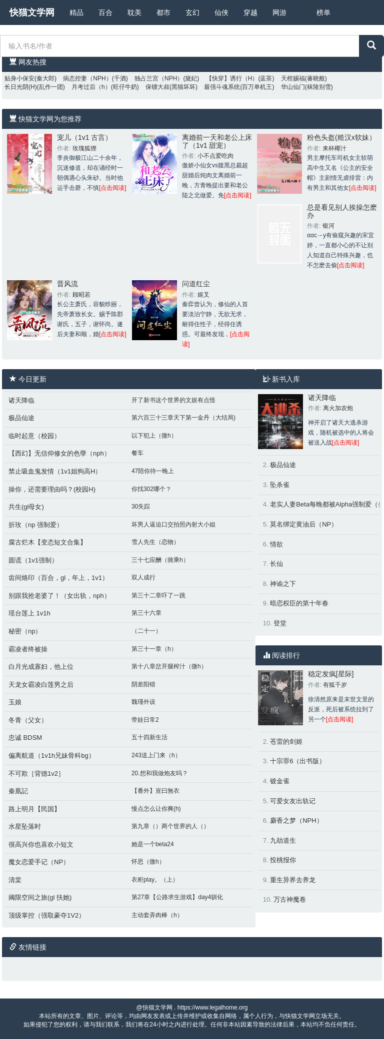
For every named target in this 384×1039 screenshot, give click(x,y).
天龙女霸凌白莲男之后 (41, 684)
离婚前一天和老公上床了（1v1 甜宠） (217, 141)
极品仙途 (21, 418)
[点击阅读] (112, 187)
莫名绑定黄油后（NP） (304, 524)
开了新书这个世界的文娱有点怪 (174, 400)
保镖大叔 (158, 86)
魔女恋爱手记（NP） (39, 862)
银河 (328, 225)
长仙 (276, 563)
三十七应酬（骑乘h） (160, 559)
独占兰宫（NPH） (158, 78)
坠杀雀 (280, 485)
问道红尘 (196, 284)
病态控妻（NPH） (87, 78)
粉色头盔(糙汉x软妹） (341, 137)
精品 (77, 12)
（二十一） (147, 630)
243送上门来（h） (156, 755)
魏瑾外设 (144, 701)
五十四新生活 (150, 737)
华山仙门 (293, 86)
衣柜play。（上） (155, 879)
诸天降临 (21, 400)
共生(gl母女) (26, 507)
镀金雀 (280, 781)
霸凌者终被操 (28, 649)
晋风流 (67, 284)
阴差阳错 (144, 684)
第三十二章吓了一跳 (159, 595)
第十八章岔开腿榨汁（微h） (169, 666)
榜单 (323, 12)
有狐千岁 (335, 684)
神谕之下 (283, 583)
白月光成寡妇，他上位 (41, 666)
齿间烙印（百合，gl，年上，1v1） (58, 577)
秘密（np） (25, 631)
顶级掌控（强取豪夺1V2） (46, 915)
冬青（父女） (28, 720)
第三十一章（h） (154, 648)
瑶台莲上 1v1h (29, 613)
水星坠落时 (24, 826)
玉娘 (15, 702)
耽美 (135, 12)
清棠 (15, 880)
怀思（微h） (148, 861)
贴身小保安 (19, 78)
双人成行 (144, 577)
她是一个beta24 (153, 844)
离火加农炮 (338, 408)
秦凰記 (18, 791)
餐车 (138, 453)
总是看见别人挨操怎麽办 (342, 211)
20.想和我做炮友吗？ (160, 773)
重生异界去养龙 (293, 880)
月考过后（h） (91, 86)
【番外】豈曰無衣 (156, 790)
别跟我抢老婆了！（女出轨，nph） (59, 595)
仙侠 (221, 12)
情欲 (276, 544)
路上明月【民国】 (34, 809)
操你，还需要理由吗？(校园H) (52, 489)
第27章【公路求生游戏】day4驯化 (177, 897)
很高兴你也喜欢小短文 (41, 844)
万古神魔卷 (290, 899)
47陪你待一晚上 (153, 471)
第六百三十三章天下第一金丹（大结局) (184, 417)
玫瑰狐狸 (84, 148)
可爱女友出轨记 (293, 801)
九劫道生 (283, 840)
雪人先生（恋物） (156, 541)
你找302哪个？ (152, 489)
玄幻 (193, 12)
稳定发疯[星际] (331, 674)
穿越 (251, 12)
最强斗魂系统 (222, 86)
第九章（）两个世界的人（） (171, 826)
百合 (105, 12)
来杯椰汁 (334, 148)
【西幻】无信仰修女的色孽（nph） (59, 453)
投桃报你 (283, 860)
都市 (163, 12)
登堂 (280, 623)
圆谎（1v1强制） (33, 560)
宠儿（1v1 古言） (84, 137)
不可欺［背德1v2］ (36, 773)
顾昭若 (81, 294)
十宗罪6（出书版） (298, 761)
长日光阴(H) (20, 86)
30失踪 (141, 506)
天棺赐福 (293, 78)
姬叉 (204, 294)
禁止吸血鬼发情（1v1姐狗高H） (55, 471)
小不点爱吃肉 (216, 155)
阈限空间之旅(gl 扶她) (40, 897)
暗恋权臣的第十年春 (299, 603)
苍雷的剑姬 (286, 741)
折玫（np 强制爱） (35, 524)
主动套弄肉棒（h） (157, 915)
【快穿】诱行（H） (232, 78)
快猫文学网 (32, 12)
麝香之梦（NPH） (296, 820)
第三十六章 (147, 612)
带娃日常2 (145, 719)
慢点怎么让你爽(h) (156, 808)
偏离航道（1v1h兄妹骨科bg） (51, 755)
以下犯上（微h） (154, 435)
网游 (279, 12)
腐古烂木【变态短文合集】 (47, 542)
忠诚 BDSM (25, 737)
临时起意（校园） (34, 436)
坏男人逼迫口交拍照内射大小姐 (174, 524)
